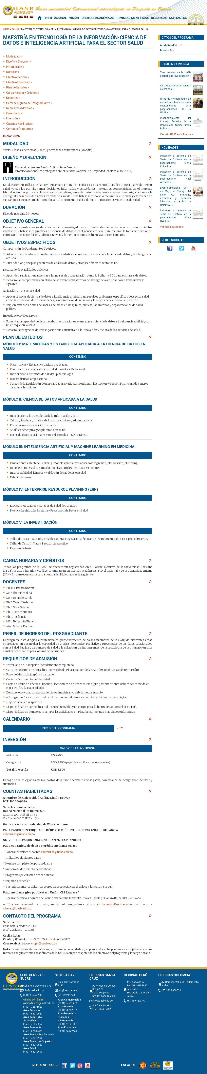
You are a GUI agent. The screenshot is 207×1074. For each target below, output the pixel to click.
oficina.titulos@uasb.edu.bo (38, 1003)
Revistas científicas (132, 18)
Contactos (178, 18)
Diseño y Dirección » (18, 61)
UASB (18, 11)
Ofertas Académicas (97, 18)
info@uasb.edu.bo (33, 990)
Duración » (13, 71)
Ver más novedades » (172, 226)
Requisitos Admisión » (20, 108)
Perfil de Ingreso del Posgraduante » (29, 103)
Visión (74, 18)
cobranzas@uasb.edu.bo (19, 834)
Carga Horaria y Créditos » (22, 92)
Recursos (159, 18)
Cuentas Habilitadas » (20, 123)
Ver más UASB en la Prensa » (176, 134)
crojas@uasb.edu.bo (44, 943)
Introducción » (15, 66)
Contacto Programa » (20, 128)
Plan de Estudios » (17, 87)
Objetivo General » (17, 77)
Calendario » (14, 113)
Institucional (55, 18)
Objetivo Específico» (19, 82)
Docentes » (13, 97)
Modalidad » (14, 56)
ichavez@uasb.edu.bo (17, 908)
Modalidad (167, 45)
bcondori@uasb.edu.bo (117, 904)
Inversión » (13, 118)
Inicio (39, 18)
